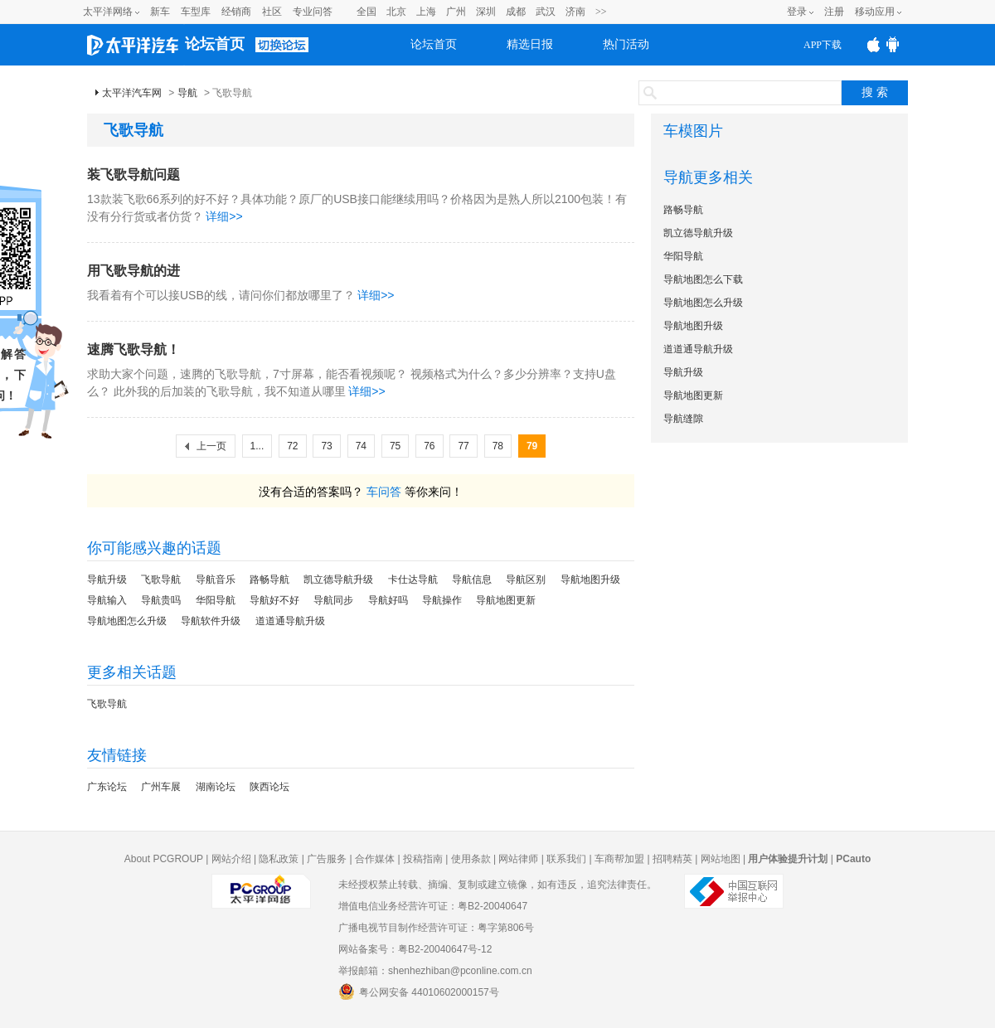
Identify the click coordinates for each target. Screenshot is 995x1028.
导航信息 (472, 579)
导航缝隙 (683, 418)
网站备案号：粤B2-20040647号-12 (415, 949)
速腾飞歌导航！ (133, 349)
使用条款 (471, 859)
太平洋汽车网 (132, 93)
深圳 (486, 11)
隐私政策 (278, 859)
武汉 (546, 11)
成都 (516, 11)
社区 (272, 11)
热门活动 (626, 44)
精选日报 (530, 44)
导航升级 (107, 579)
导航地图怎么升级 (127, 621)
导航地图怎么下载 (703, 279)
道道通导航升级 (290, 621)
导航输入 (107, 600)
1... (257, 446)
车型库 (196, 11)
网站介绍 (231, 859)
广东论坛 (107, 787)
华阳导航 (215, 600)
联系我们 (566, 859)
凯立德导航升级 (338, 579)
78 (498, 446)
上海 (426, 11)
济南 (575, 11)
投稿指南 (423, 859)
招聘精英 (672, 859)
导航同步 (333, 600)
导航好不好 (274, 600)
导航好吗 (388, 600)
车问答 (383, 491)
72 (292, 446)
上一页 (211, 446)
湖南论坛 (215, 787)
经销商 (236, 11)
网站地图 (720, 859)
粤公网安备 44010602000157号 (418, 991)
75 (395, 446)
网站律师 (518, 859)
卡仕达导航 (413, 579)
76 (429, 446)
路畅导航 (269, 579)
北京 (396, 11)
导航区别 (526, 579)
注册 (834, 11)
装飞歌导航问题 (133, 174)
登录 (797, 11)
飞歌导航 (161, 579)
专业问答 (312, 11)
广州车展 (161, 787)
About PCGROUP (163, 859)
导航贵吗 (161, 600)
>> (601, 11)
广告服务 (327, 859)
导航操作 (442, 600)
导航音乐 (215, 579)
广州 (456, 11)
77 (463, 446)
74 (361, 446)
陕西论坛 (269, 787)
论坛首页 (215, 44)
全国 (366, 11)
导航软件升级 (210, 621)
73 (326, 446)
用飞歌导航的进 (133, 271)
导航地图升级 (590, 579)
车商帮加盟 (619, 859)
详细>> (224, 216)
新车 (160, 11)
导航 (187, 93)
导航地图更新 (506, 600)
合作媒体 (375, 859)
